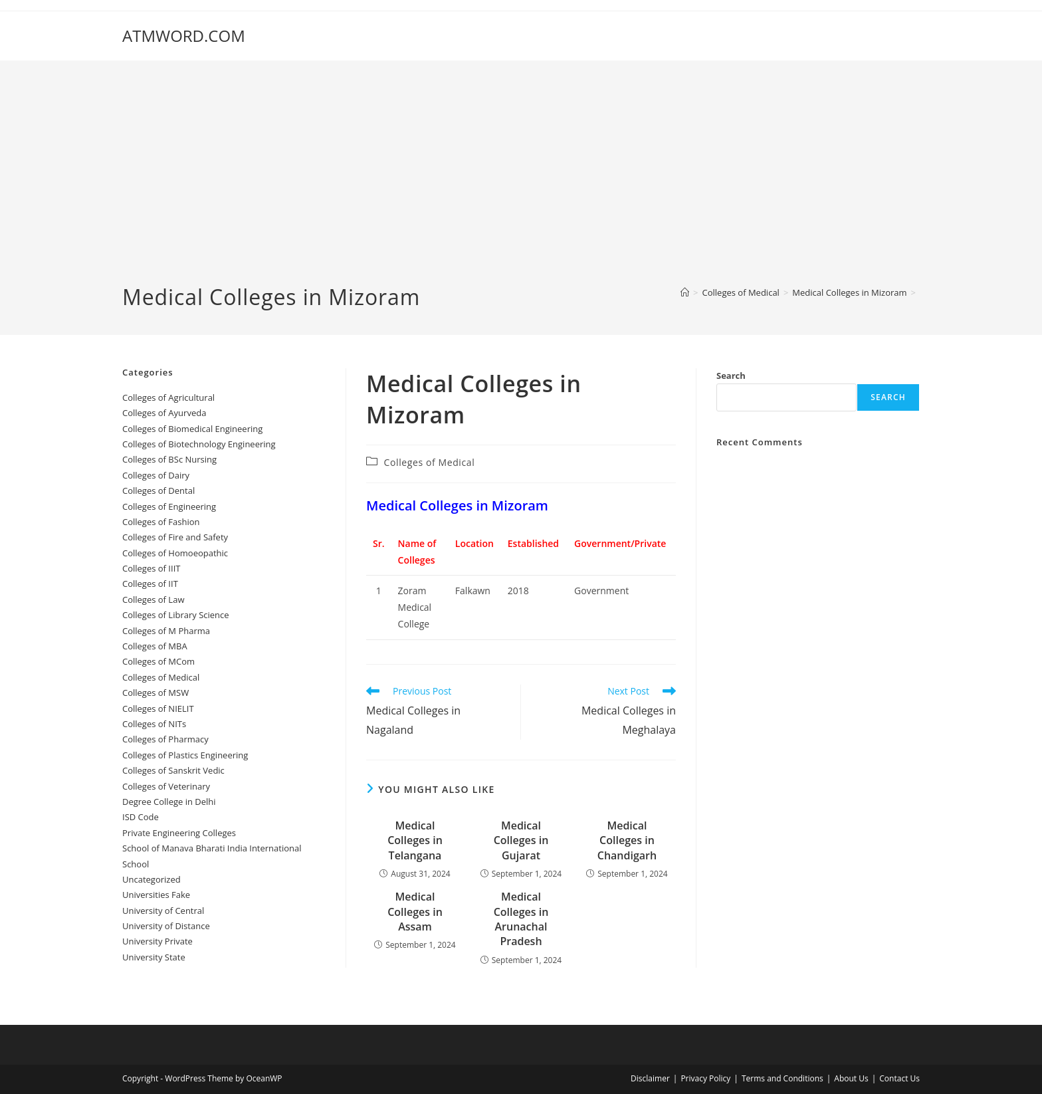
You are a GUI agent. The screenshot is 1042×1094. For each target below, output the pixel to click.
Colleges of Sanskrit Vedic (173, 770)
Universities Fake (156, 895)
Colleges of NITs (154, 724)
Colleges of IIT (150, 584)
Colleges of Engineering (169, 506)
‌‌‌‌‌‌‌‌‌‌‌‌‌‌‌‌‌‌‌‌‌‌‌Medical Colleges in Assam (415, 911)
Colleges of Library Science (175, 615)
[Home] (684, 292)
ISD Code (140, 817)
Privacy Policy (705, 1078)
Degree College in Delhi (169, 802)
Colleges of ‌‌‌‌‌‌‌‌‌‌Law (153, 599)
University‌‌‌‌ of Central (163, 911)
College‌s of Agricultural (168, 397)
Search (731, 376)
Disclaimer (650, 1078)
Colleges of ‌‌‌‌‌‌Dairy (155, 475)
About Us (851, 1078)
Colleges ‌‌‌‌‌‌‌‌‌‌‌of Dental (159, 490)
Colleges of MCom (158, 661)
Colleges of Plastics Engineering (185, 755)
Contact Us (899, 1078)
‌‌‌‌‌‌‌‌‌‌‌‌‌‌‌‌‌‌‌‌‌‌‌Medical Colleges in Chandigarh (627, 840)
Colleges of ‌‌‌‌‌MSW (155, 693)
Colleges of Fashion (161, 522)
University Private (157, 941)
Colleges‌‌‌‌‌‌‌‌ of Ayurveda (164, 413)
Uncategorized (151, 879)
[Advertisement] (521, 183)
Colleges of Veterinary (166, 786)
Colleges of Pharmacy (165, 739)
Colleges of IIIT (151, 568)
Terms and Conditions (782, 1078)
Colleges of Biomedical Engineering (192, 429)
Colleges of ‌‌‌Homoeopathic (175, 553)
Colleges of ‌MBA (154, 646)
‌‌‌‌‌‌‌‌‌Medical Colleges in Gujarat (521, 840)
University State (153, 957)
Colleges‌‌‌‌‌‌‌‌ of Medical (429, 462)
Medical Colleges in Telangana (415, 840)
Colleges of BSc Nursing (169, 459)
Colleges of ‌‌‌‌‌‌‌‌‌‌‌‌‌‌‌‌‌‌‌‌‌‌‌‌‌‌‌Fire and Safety (175, 537)
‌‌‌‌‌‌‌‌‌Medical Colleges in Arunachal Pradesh (521, 918)
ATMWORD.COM (183, 36)
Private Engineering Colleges (179, 833)
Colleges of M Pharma (166, 631)
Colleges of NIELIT (158, 708)
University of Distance (166, 926)
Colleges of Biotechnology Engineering (199, 444)
